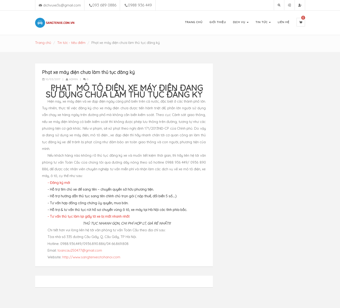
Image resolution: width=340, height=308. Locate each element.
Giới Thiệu (218, 22)
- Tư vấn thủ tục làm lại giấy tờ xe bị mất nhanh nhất (88, 216)
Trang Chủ (194, 22)
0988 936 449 (140, 5)
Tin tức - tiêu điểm (71, 42)
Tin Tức (263, 22)
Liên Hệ (283, 22)
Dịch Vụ (241, 22)
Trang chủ (43, 42)
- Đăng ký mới (59, 182)
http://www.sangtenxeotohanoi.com (91, 257)
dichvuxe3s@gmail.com (62, 5)
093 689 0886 (104, 5)
